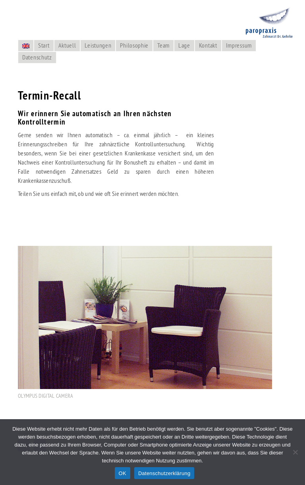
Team (163, 45)
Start (44, 45)
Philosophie (134, 45)
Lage (184, 45)
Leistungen (98, 45)
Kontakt (208, 45)
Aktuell (67, 45)
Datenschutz (37, 57)
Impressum (239, 45)
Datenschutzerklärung (164, 473)
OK (122, 473)
